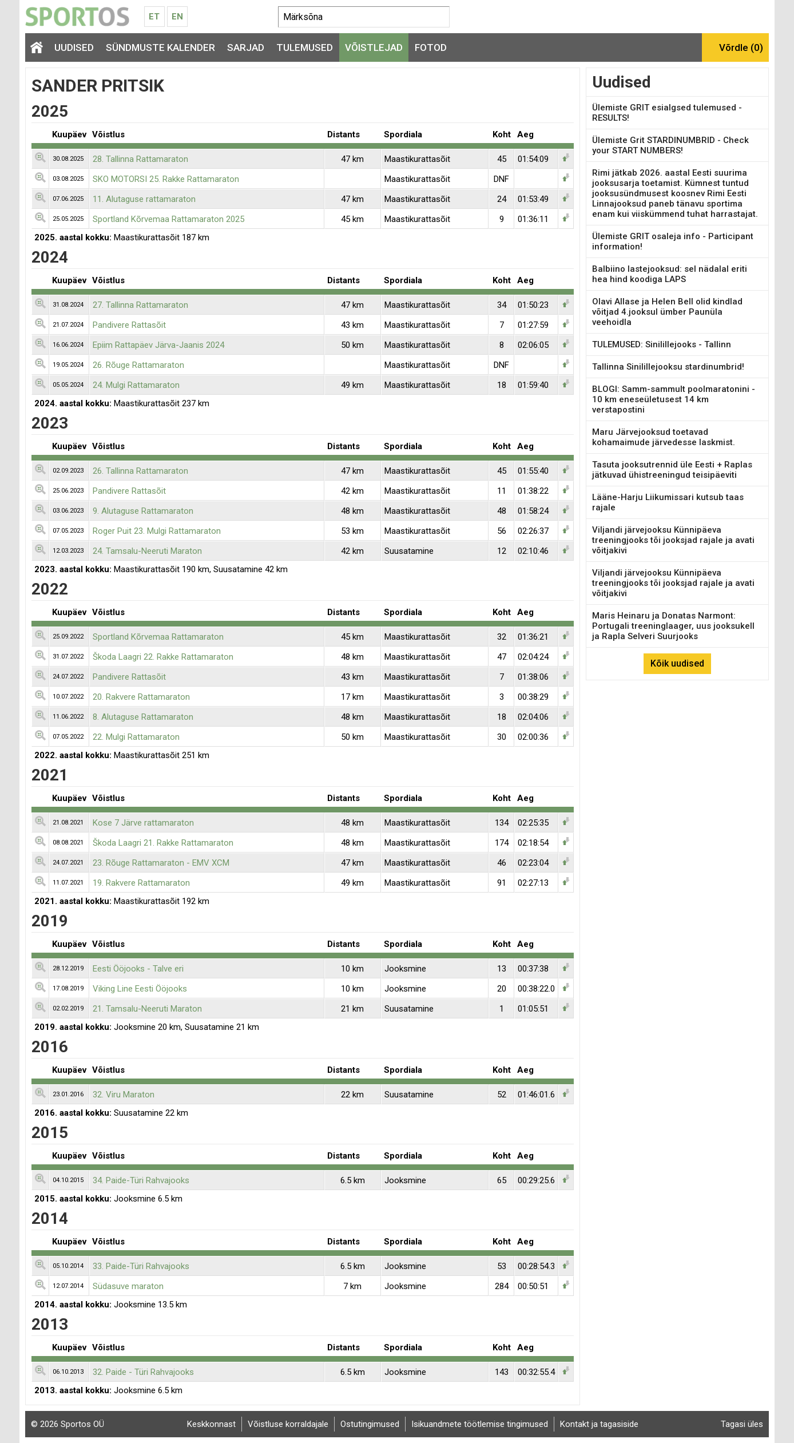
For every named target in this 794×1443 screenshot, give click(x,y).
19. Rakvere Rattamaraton (141, 883)
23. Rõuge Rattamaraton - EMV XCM (161, 863)
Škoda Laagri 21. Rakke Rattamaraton (163, 843)
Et (154, 16)
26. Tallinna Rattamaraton (140, 471)
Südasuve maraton (128, 1286)
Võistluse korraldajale (288, 1424)
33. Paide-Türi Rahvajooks (141, 1266)
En (177, 16)
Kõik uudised (677, 663)
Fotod (431, 47)
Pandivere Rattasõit (129, 325)
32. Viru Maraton (123, 1094)
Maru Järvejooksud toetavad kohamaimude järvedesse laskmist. (663, 437)
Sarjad (245, 47)
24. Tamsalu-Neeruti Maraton (147, 551)
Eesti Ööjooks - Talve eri (138, 969)
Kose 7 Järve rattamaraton (143, 823)
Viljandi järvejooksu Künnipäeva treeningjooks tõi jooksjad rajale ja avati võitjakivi (673, 540)
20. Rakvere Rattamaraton (141, 697)
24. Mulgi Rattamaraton (136, 385)
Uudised (74, 47)
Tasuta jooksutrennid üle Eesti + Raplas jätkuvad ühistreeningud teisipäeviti (672, 469)
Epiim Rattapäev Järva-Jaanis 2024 (158, 345)
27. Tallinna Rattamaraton (140, 305)
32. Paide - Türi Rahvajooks (143, 1372)
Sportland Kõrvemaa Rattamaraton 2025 (168, 219)
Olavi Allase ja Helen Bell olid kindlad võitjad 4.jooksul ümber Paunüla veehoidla (667, 311)
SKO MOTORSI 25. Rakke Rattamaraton (166, 179)
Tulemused (304, 47)
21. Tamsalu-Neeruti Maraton (147, 1009)
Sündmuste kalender (160, 47)
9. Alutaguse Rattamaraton (143, 511)
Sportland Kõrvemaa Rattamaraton (158, 637)
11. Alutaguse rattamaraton (144, 199)
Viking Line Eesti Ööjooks (140, 989)
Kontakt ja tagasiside (599, 1424)
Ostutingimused (369, 1424)
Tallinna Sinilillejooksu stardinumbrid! (668, 367)
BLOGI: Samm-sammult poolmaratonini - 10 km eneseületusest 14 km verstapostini (673, 399)
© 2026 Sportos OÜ (67, 1424)
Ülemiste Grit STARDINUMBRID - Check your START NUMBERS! (670, 145)
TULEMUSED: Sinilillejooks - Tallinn (661, 344)
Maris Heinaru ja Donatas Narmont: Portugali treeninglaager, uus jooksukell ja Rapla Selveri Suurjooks (673, 625)
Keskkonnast (211, 1424)
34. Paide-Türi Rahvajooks (141, 1180)
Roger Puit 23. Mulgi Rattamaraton (157, 531)
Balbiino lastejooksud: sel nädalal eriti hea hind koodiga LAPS (669, 274)
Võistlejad (374, 47)
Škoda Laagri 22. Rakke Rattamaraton (163, 657)
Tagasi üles (742, 1424)
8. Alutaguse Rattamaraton (143, 717)
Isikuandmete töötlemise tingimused (479, 1424)
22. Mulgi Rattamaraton (136, 737)
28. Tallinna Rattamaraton (140, 159)
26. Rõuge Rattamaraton (138, 365)
